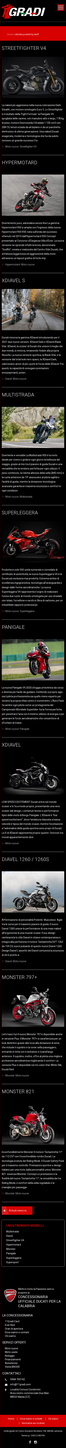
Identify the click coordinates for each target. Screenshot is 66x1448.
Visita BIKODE (12, 1366)
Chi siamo (10, 1336)
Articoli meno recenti (20, 1210)
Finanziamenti (13, 1359)
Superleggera (20, 513)
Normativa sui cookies (33, 1423)
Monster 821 (18, 1091)
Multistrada (18, 395)
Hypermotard (19, 162)
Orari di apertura (14, 1328)
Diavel (8, 378)
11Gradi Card (12, 1321)
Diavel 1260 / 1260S (25, 859)
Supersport (12, 1262)
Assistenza (11, 1363)
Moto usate (11, 1352)
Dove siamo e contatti (17, 1332)
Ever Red (10, 1325)
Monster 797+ (19, 977)
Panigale (13, 627)
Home (10, 34)
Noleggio (10, 1355)
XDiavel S (13, 280)
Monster (9, 1075)
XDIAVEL (11, 745)
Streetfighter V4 (24, 48)
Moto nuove (12, 146)
